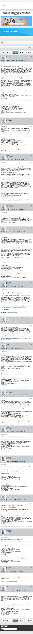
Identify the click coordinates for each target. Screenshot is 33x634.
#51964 (30, 212)
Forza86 (8, 56)
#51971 (30, 464)
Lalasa (7, 427)
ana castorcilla (9, 205)
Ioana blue (8, 391)
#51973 (30, 537)
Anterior (5, 52)
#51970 (30, 434)
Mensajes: (21, 60)
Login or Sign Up (28, 0)
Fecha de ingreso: (10, 60)
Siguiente (29, 52)
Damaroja (8, 457)
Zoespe (8, 318)
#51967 (30, 325)
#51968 (30, 351)
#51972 (30, 503)
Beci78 (7, 496)
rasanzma (8, 227)
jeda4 (7, 155)
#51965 (30, 235)
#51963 (30, 162)
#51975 (30, 594)
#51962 (30, 126)
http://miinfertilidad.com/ (12, 312)
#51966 (30, 289)
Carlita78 (8, 344)
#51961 (30, 64)
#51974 (30, 574)
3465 (15, 52)
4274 (21, 52)
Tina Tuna (8, 282)
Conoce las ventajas (16, 24)
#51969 (30, 398)
